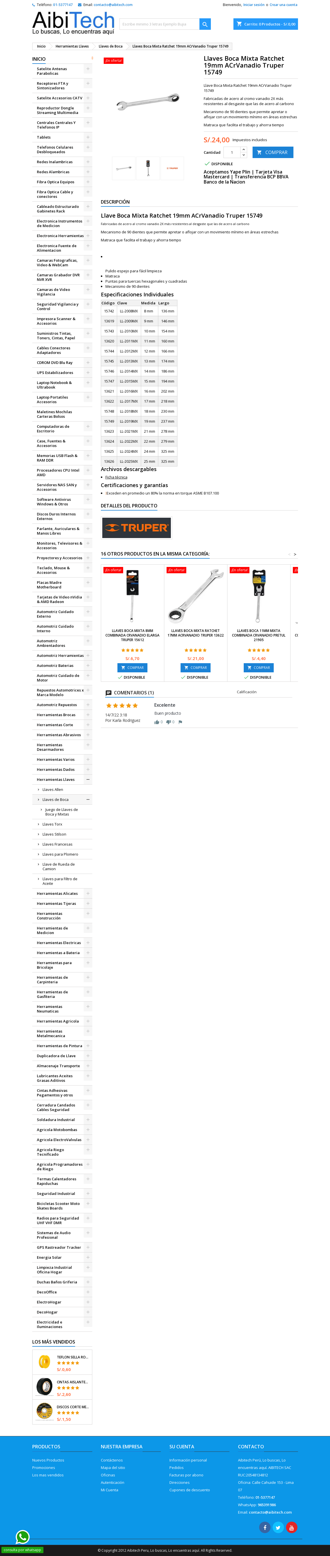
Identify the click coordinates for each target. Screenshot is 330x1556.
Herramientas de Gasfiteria (52, 994)
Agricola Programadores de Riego (60, 1166)
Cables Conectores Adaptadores (53, 350)
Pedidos (176, 1467)
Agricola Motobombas (57, 1129)
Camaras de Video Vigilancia (53, 292)
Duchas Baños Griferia (57, 1282)
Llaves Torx (52, 824)
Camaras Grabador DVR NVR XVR (58, 277)
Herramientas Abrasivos (59, 734)
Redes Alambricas (53, 171)
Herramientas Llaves (56, 779)
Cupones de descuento (189, 1489)
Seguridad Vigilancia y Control (58, 306)
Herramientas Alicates (57, 893)
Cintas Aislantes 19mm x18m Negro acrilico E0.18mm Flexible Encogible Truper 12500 (73, 1382)
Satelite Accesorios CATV (59, 98)
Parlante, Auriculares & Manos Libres (58, 531)
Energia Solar (49, 1257)
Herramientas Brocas (56, 714)
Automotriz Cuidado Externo (55, 614)
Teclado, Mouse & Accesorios (53, 570)
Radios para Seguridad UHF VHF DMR (58, 1220)
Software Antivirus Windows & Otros (54, 502)
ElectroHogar (49, 1302)
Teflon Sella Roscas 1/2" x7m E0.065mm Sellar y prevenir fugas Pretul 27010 (73, 1357)
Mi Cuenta (109, 1489)
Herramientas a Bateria (58, 952)
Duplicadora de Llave (56, 1055)
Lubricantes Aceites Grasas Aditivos (55, 1078)
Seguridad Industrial (56, 1193)
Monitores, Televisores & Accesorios (59, 545)
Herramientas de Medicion (52, 930)
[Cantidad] (232, 152)
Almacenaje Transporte (58, 1065)
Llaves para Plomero (60, 854)
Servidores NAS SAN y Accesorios (57, 487)
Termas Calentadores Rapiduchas (56, 1181)
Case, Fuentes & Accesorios (51, 443)
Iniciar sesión (254, 4)
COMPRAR (272, 152)
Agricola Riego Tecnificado (50, 1152)
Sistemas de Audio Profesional (54, 1235)
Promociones (43, 1467)
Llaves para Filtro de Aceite (60, 881)
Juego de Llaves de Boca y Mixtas (61, 812)
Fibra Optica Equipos (55, 181)
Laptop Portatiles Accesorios (52, 399)
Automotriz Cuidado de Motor (58, 678)
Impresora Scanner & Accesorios (56, 321)
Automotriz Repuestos (57, 704)
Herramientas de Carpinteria (52, 979)
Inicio (39, 59)
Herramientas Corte (55, 724)
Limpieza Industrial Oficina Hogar (54, 1270)
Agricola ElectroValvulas (59, 1139)
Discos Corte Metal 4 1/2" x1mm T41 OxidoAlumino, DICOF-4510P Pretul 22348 (73, 1407)
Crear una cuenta (283, 4)
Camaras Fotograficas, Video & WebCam (57, 262)
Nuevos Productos (48, 1460)
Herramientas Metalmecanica (51, 1033)
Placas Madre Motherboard (49, 585)
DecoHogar (47, 1312)
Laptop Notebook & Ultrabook (54, 385)
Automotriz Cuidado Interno (55, 628)
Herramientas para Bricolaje (54, 965)
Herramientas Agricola (58, 1021)
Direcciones (179, 1482)
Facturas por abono (186, 1475)
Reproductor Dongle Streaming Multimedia (57, 110)
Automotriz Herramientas (60, 655)
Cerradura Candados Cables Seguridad (56, 1107)
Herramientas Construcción (49, 916)
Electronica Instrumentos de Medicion (59, 223)
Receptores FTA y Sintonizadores (52, 85)
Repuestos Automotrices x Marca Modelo (60, 692)
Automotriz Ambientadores (51, 643)
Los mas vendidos (48, 1475)
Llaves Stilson (54, 834)
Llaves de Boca (56, 799)
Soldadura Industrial (56, 1119)
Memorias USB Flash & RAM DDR (57, 458)
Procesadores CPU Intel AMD (58, 472)
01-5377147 (63, 4)
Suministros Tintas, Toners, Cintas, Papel (56, 335)
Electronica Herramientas (60, 235)
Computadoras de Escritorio (53, 429)
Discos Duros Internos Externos (56, 516)
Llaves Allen (53, 789)
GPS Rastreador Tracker (59, 1247)
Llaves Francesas (58, 844)
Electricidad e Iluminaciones (49, 1324)
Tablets (44, 137)
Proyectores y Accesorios (59, 557)
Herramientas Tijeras (56, 903)
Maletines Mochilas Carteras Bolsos (54, 414)
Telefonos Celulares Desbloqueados (55, 149)
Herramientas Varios (56, 759)
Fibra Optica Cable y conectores (55, 194)
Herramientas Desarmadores (50, 747)
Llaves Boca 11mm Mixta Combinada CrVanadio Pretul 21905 (258, 635)
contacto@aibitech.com (113, 4)
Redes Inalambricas (55, 161)
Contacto (251, 1446)
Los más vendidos (53, 1342)
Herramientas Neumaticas (49, 1009)
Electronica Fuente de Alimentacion (57, 248)
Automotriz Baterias (55, 665)
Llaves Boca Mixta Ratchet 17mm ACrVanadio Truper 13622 (195, 633)
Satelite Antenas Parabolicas (52, 71)
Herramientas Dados (56, 769)
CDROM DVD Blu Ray (55, 362)
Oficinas (108, 1475)
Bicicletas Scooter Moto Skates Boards (58, 1206)
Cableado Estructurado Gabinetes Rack (58, 209)
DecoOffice (47, 1292)
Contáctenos (112, 1460)
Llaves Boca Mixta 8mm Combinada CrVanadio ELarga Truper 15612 (132, 635)
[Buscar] (165, 24)
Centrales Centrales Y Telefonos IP (56, 125)
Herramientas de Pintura (59, 1045)
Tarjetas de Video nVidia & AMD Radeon (59, 599)
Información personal (188, 1460)
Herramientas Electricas (59, 942)
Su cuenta (181, 1446)
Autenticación (112, 1482)
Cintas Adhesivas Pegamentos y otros (55, 1093)
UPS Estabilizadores (55, 372)
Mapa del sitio (113, 1467)
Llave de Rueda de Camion (59, 866)
